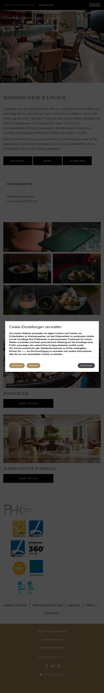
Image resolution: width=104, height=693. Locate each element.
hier (24, 351)
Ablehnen (33, 365)
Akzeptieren (17, 365)
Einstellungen (86, 365)
